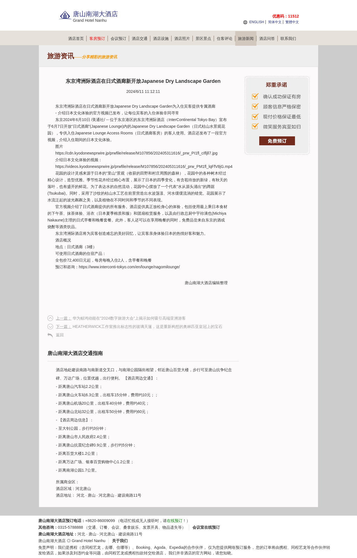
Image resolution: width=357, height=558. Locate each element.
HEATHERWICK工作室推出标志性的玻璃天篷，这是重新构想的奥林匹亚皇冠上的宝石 (139, 326)
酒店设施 (162, 38)
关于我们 (120, 540)
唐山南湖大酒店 (198, 283)
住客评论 (226, 38)
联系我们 (288, 38)
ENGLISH (256, 22)
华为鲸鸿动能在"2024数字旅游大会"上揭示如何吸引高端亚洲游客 (121, 318)
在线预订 (174, 520)
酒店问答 (268, 38)
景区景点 (205, 38)
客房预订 (98, 38)
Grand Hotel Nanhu (89, 540)
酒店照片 (183, 38)
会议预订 (120, 38)
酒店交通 (141, 38)
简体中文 (275, 22)
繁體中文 (292, 22)
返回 (60, 335)
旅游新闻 (247, 38)
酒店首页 (77, 38)
